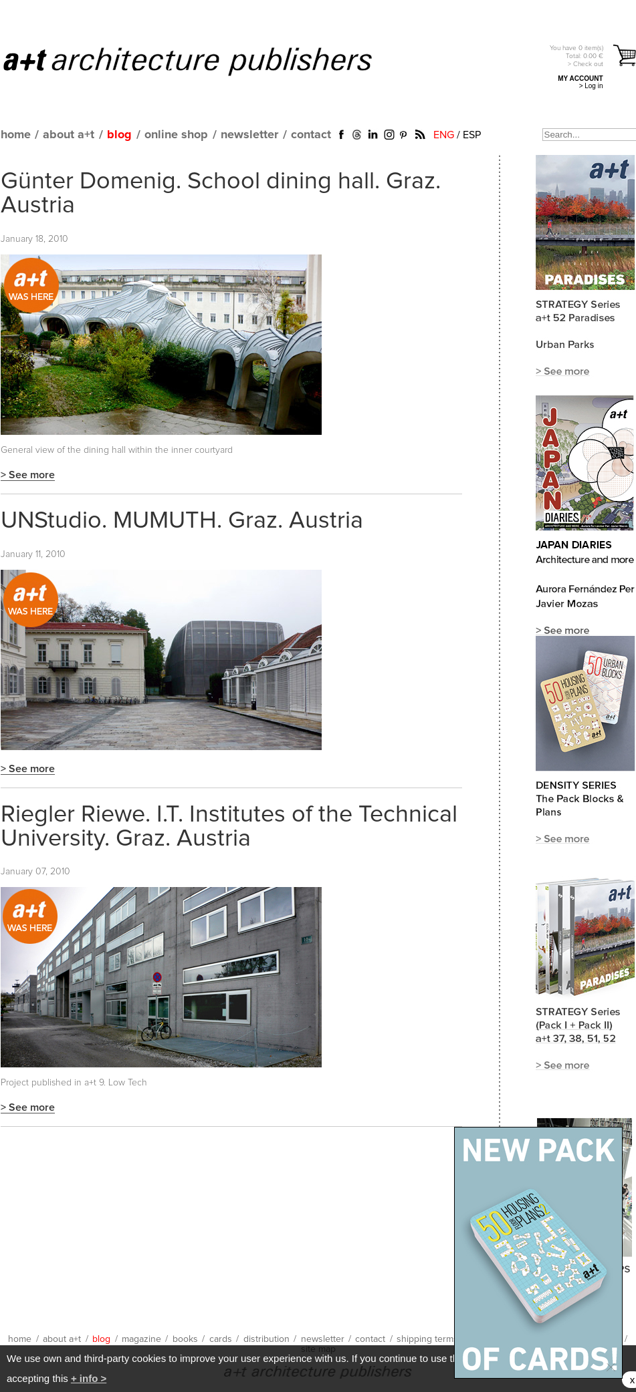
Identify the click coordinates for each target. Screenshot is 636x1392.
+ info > (88, 1378)
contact (311, 135)
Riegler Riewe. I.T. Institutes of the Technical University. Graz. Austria (229, 827)
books (185, 1339)
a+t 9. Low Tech (115, 1082)
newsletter (249, 135)
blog (119, 135)
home (16, 135)
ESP (472, 135)
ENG (443, 135)
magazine (141, 1339)
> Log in (591, 86)
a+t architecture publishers (204, 60)
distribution (266, 1339)
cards (220, 1339)
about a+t (68, 135)
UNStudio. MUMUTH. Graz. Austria (182, 521)
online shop (176, 135)
